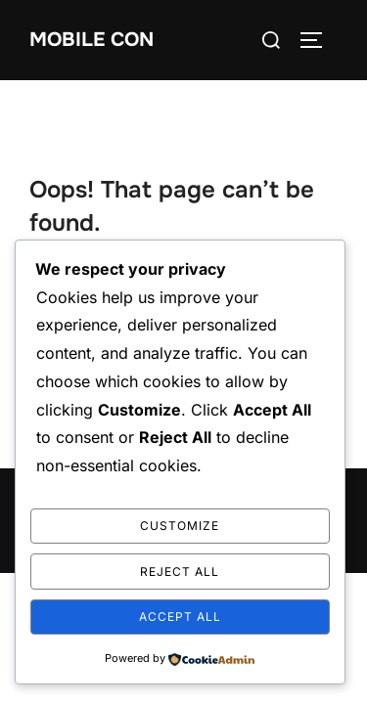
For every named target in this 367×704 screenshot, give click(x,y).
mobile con (91, 39)
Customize (179, 525)
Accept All (180, 616)
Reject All (179, 571)
